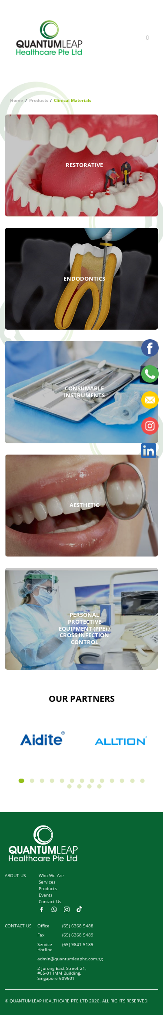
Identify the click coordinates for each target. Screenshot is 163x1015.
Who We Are (51, 875)
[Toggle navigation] (147, 37)
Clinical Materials (72, 100)
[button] (21, 781)
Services (47, 882)
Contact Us (50, 901)
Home (16, 100)
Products (38, 100)
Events (46, 895)
